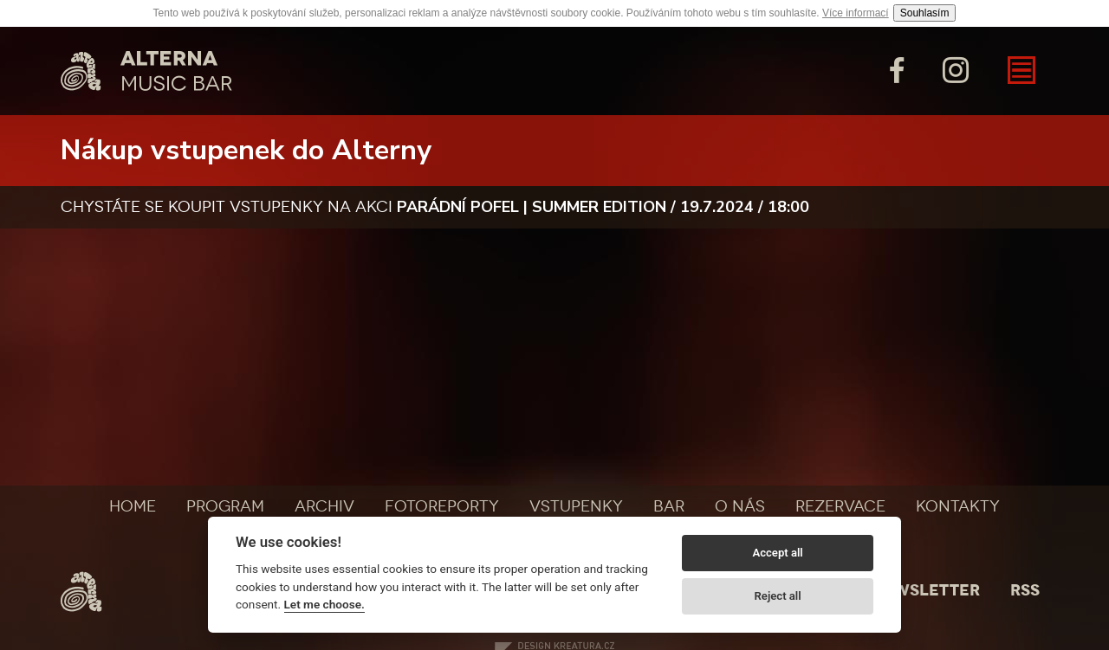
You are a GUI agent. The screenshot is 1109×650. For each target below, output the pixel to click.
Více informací (855, 13)
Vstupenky (576, 506)
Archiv (324, 506)
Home (132, 506)
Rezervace (840, 506)
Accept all (777, 552)
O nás (740, 506)
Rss (1025, 590)
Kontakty (958, 506)
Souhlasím (925, 13)
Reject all (778, 595)
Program (225, 506)
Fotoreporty (442, 506)
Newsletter (925, 590)
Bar (668, 506)
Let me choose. (324, 604)
